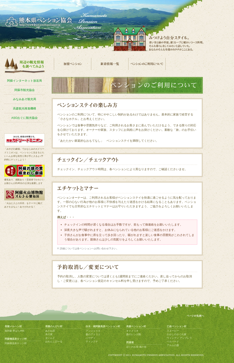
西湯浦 (130, 342)
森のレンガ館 (133, 334)
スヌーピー (173, 330)
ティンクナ (92, 341)
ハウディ (91, 338)
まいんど (50, 338)
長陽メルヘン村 (13, 326)
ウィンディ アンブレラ (179, 338)
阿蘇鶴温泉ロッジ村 (16, 338)
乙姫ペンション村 (176, 326)
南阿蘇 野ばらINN (14, 330)
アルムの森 (173, 345)
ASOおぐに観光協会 (24, 117)
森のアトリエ (93, 334)
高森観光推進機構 (24, 108)
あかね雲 (50, 330)
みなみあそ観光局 (24, 99)
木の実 (49, 334)
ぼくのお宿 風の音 (136, 346)
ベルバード (173, 341)
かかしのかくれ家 (176, 334)
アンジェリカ (93, 330)
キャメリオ (132, 330)
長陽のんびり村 (53, 326)
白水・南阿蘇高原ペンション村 (103, 326)
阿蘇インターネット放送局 (24, 80)
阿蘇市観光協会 (24, 90)
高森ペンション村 (136, 326)
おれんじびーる (53, 341)
